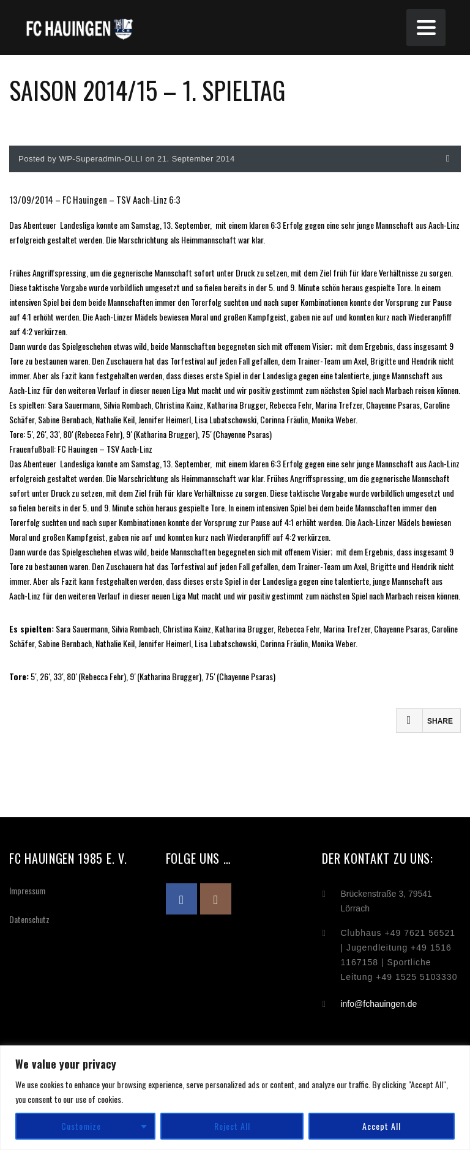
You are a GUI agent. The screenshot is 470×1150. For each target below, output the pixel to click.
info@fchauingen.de (378, 1004)
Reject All (232, 1125)
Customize (81, 1125)
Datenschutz (29, 919)
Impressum (27, 890)
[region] (235, 1097)
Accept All (381, 1125)
